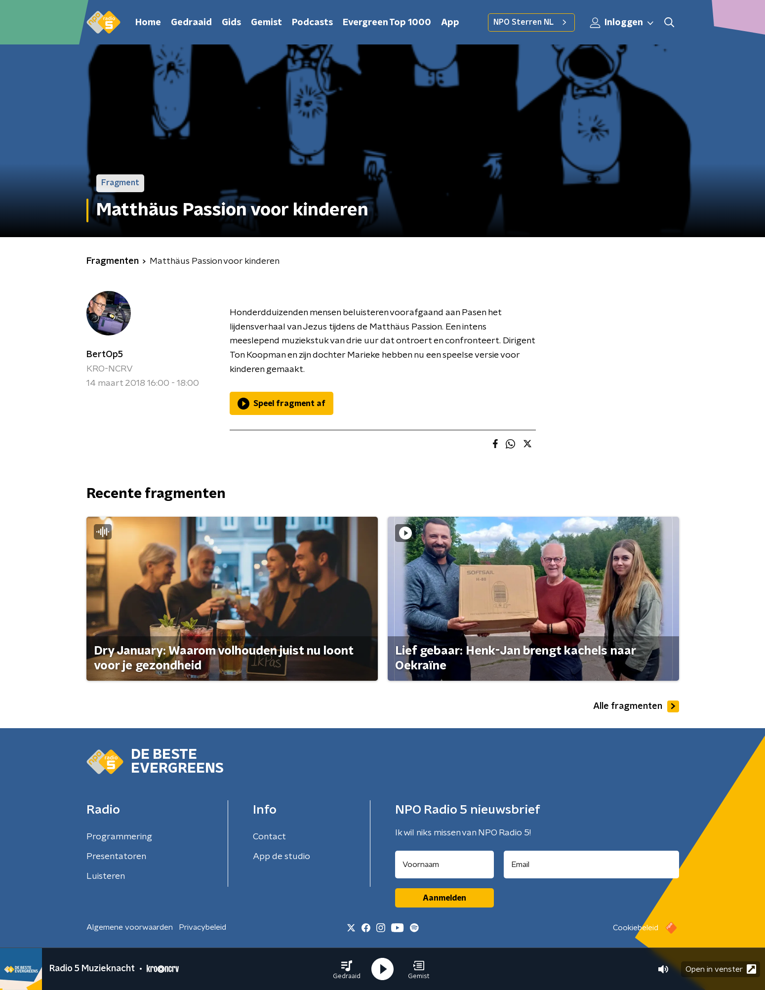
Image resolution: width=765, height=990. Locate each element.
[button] (346, 969)
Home (148, 22)
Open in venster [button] (720, 969)
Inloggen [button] (622, 22)
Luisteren (105, 876)
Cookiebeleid (635, 928)
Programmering (119, 836)
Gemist (266, 22)
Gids (231, 22)
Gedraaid (191, 22)
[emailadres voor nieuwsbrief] (591, 864)
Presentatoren (116, 856)
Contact (269, 836)
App (450, 22)
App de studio (281, 856)
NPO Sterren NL (531, 22)
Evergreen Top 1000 (387, 22)
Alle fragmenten (636, 706)
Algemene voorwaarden (129, 927)
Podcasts (312, 22)
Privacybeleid (202, 927)
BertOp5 (104, 354)
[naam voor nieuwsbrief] (444, 864)
